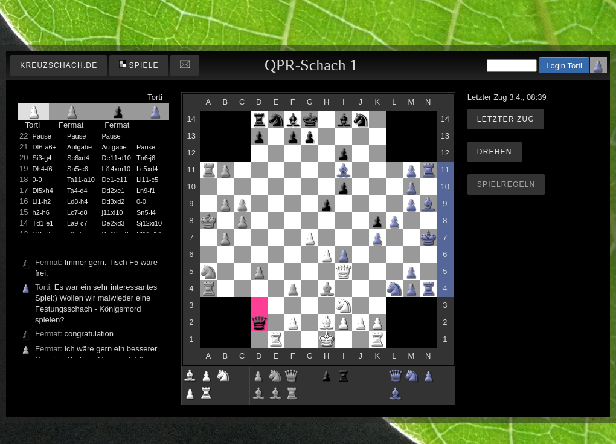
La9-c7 (77, 223)
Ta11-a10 (81, 179)
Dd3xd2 (113, 201)
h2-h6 (41, 212)
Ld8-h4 (77, 201)
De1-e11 (114, 179)
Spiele (139, 65)
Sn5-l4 (146, 212)
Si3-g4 (42, 158)
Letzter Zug (505, 119)
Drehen (494, 152)
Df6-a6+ (44, 147)
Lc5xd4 (147, 168)
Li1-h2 (42, 201)
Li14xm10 (116, 168)
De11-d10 (116, 158)
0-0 (37, 179)
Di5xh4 (43, 190)
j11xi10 (112, 212)
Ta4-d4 (77, 190)
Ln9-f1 (145, 190)
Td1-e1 (43, 223)
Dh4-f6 (43, 168)
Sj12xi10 (149, 223)
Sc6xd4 (78, 158)
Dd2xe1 (113, 190)
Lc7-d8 (77, 212)
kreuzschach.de (58, 65)
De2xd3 (113, 223)
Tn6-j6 (145, 158)
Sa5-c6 (77, 168)
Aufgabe (79, 147)
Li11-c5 (147, 179)
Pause (42, 136)
